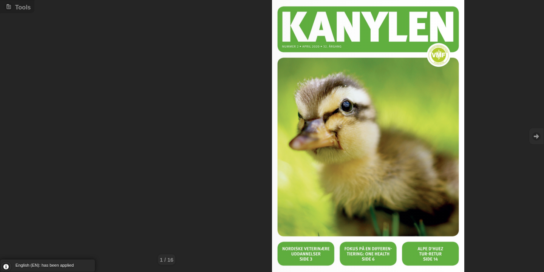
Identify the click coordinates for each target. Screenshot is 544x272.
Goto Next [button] (536, 136)
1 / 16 (166, 260)
